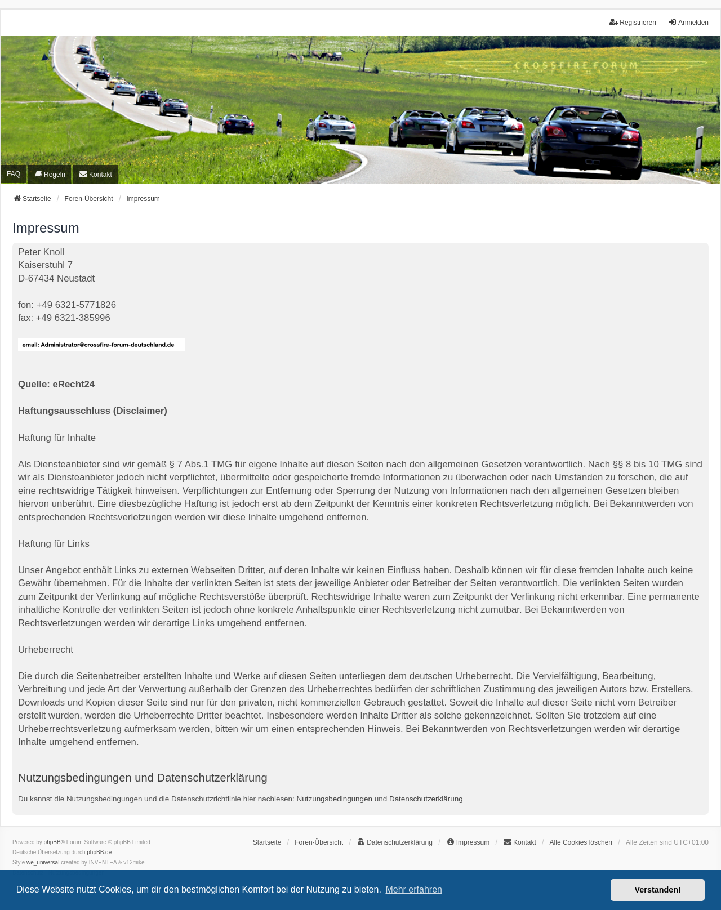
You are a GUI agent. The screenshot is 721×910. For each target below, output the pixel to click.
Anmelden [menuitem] (688, 22)
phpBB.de (99, 852)
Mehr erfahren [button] (413, 889)
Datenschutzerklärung (426, 799)
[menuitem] (49, 174)
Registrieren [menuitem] (632, 22)
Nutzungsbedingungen (335, 799)
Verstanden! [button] (658, 889)
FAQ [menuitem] (13, 174)
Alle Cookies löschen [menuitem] (581, 842)
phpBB (52, 842)
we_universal (42, 862)
